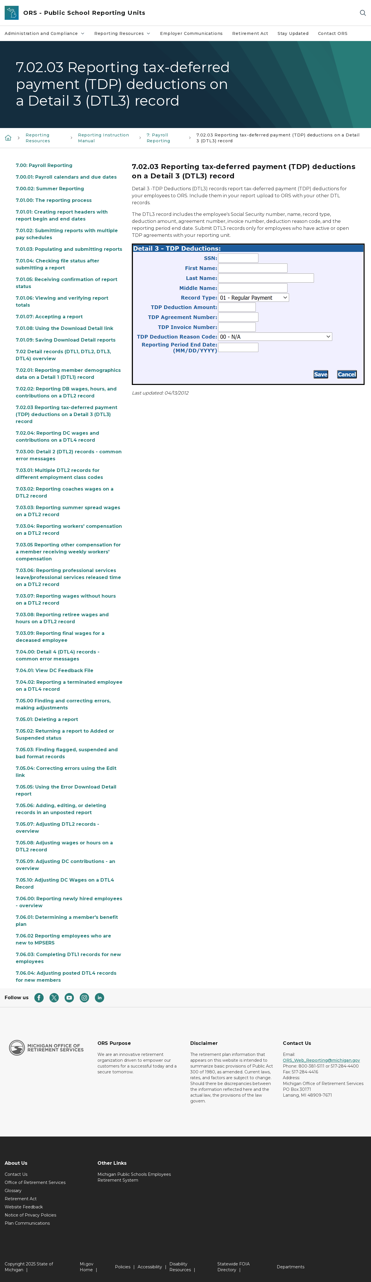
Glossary (13, 1190)
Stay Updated (293, 33)
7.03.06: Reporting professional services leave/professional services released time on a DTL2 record (68, 577)
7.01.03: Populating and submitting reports (69, 249)
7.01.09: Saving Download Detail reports (66, 340)
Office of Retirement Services (35, 1182)
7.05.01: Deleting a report (47, 719)
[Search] (362, 13)
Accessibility (150, 1266)
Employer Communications (191, 33)
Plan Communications (27, 1223)
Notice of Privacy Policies (30, 1215)
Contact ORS (333, 33)
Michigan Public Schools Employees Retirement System (134, 1177)
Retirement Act (250, 33)
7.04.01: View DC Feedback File (54, 670)
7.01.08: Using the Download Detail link (64, 328)
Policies (122, 1266)
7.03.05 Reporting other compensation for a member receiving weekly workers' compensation (68, 552)
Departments (290, 1266)
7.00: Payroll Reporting (44, 165)
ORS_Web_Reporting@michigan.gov (321, 1060)
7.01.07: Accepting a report (49, 316)
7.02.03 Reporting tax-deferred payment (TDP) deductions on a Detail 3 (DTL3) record (66, 414)
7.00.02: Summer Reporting (50, 188)
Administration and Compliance (47, 35)
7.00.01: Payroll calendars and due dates (66, 177)
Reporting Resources (125, 35)
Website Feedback (24, 1207)
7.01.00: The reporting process (54, 200)
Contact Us (16, 1174)
